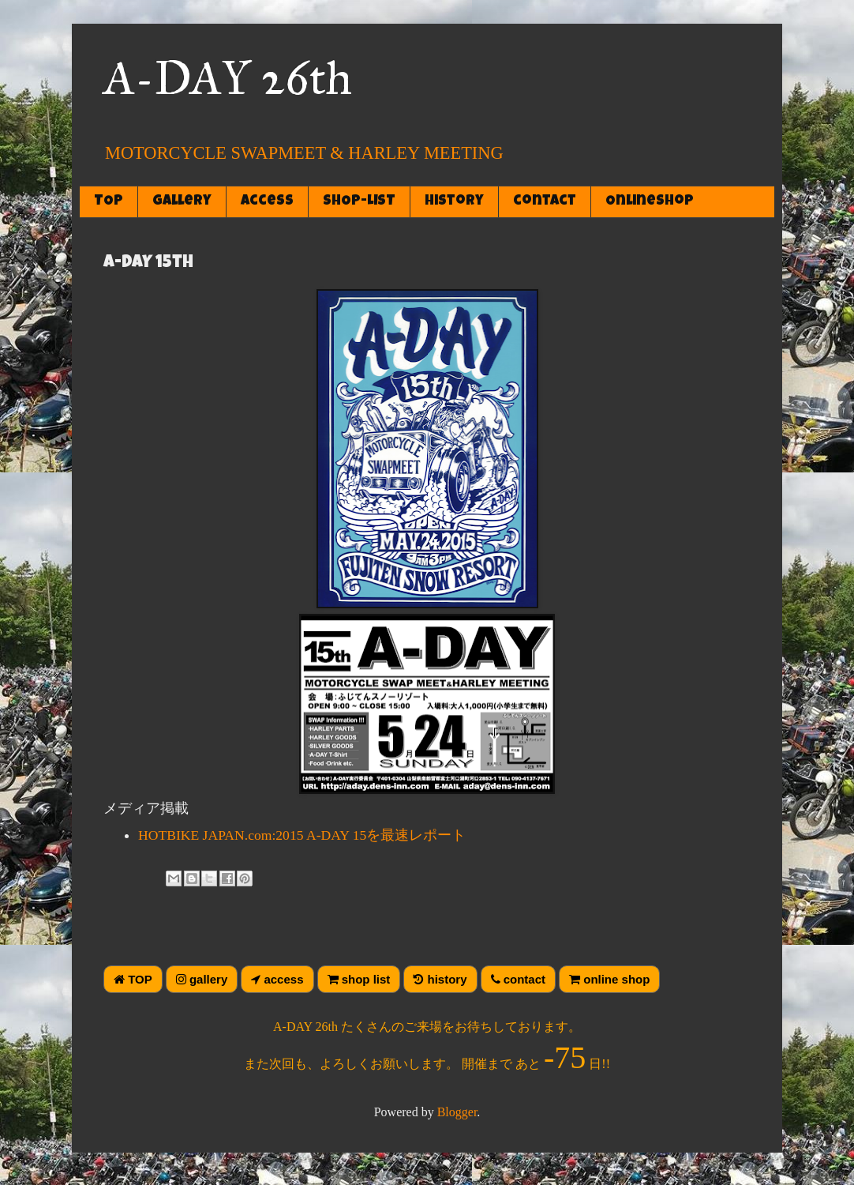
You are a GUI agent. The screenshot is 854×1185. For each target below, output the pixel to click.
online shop (609, 979)
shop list (359, 979)
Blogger (457, 1112)
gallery (182, 201)
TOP (108, 201)
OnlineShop (649, 201)
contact (544, 201)
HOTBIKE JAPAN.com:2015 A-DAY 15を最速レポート (302, 835)
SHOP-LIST (359, 201)
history (454, 201)
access (267, 201)
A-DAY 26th (227, 78)
